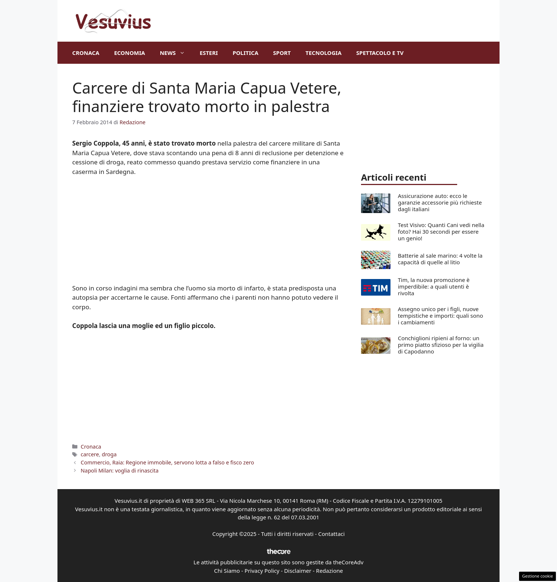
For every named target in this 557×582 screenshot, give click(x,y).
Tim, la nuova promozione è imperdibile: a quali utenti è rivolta (434, 286)
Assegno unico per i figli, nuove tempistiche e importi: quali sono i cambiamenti (440, 315)
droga (109, 454)
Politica (245, 52)
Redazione (329, 570)
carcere (90, 454)
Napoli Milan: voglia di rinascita (119, 470)
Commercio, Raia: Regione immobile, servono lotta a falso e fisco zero (167, 462)
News (176, 53)
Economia (129, 52)
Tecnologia (323, 52)
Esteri (209, 52)
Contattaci (331, 533)
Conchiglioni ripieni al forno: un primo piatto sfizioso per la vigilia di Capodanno (441, 344)
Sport (282, 52)
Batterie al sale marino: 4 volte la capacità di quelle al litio (440, 259)
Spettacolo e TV (379, 52)
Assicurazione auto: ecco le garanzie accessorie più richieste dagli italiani (440, 202)
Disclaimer (297, 570)
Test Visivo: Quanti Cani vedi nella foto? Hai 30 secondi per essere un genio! (441, 231)
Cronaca (85, 52)
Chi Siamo (227, 570)
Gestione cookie (537, 576)
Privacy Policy (262, 570)
